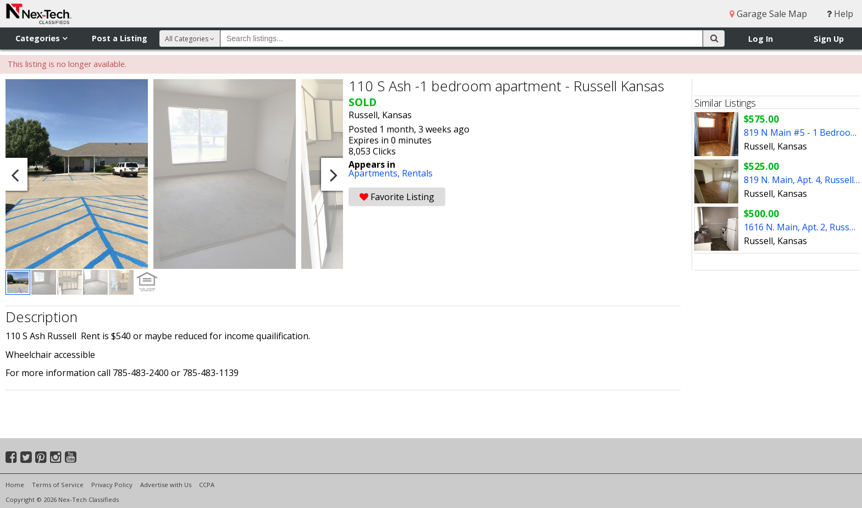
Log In (760, 39)
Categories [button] (41, 38)
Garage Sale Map (768, 14)
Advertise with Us (165, 485)
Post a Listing (119, 38)
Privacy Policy (111, 485)
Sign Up (829, 39)
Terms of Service (58, 485)
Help (840, 14)
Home (14, 485)
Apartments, (375, 173)
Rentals (417, 173)
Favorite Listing (397, 197)
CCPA (206, 485)
